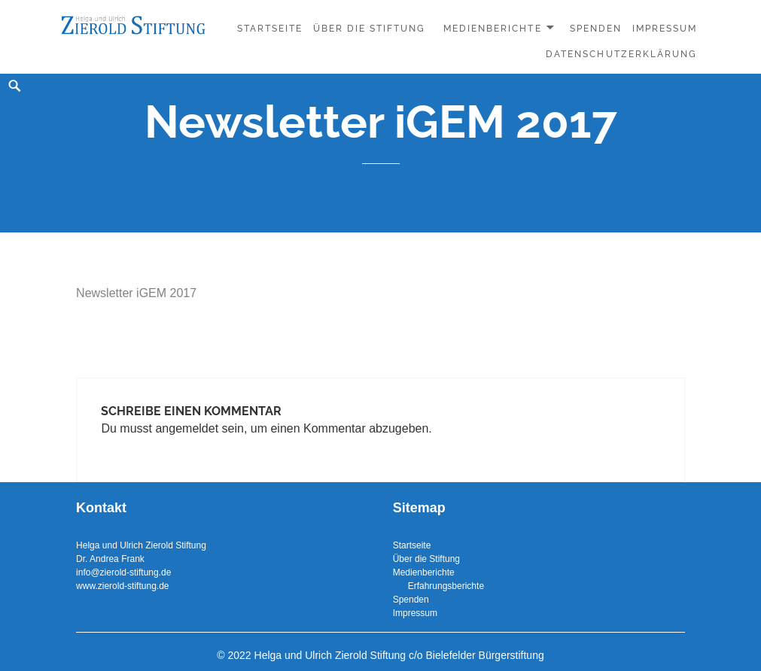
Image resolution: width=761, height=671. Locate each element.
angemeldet (186, 428)
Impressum (664, 28)
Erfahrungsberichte (438, 586)
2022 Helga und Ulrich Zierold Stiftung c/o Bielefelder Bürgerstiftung (385, 655)
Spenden (596, 28)
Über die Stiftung (369, 28)
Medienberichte (492, 28)
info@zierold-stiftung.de (123, 572)
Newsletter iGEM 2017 (136, 293)
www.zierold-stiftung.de (122, 586)
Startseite (270, 28)
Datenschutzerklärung (621, 54)
